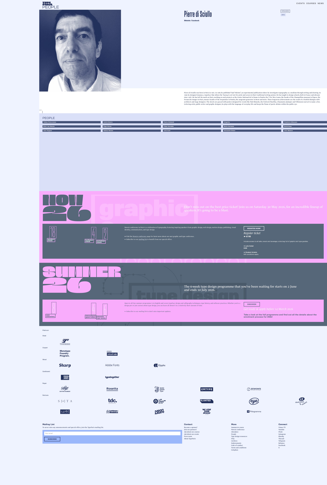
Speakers (285, 11)
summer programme (143, 303)
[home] (47, 3)
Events (301, 3)
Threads (281, 438)
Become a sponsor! (190, 427)
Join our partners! (190, 429)
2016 (283, 14)
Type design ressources (239, 436)
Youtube (281, 429)
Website (187, 20)
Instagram (282, 434)
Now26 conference (139, 236)
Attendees (234, 432)
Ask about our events (191, 434)
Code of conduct (237, 445)
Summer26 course (237, 427)
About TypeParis (190, 438)
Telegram (282, 441)
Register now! (254, 228)
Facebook (195, 20)
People (233, 434)
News (321, 3)
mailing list (143, 239)
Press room (188, 436)
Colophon (234, 450)
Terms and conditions (238, 447)
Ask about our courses (191, 432)
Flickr (281, 432)
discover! (251, 304)
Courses (311, 3)
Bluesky (281, 436)
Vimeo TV (282, 427)
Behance (282, 443)
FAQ (232, 438)
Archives (234, 441)
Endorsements (236, 443)
